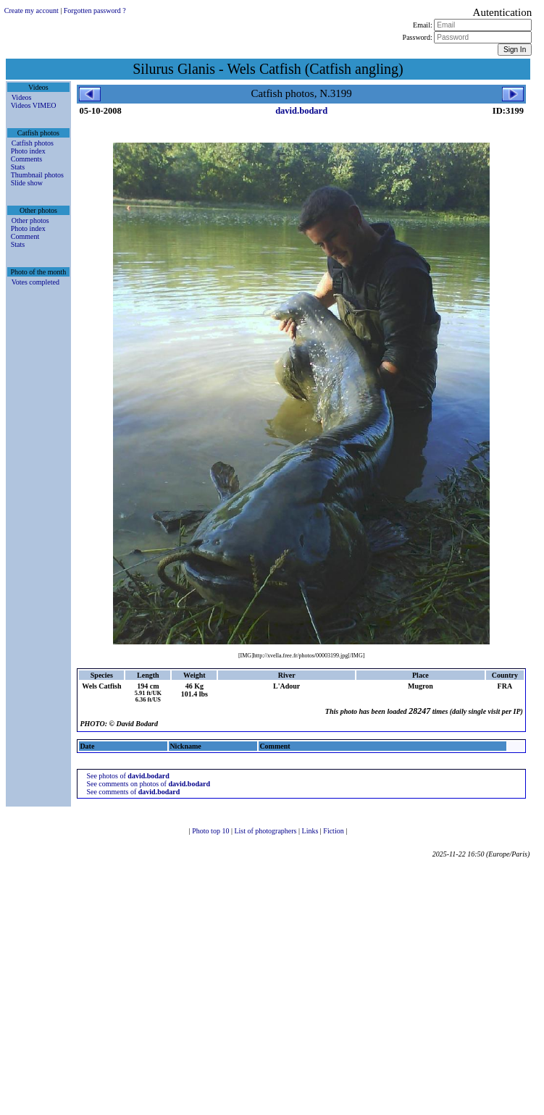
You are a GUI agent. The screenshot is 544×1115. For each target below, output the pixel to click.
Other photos (30, 220)
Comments (26, 159)
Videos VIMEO (34, 105)
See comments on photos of (148, 784)
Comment (25, 236)
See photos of (127, 776)
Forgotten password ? (95, 10)
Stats (18, 167)
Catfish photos (33, 143)
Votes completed (35, 282)
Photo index (28, 151)
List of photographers (266, 831)
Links (311, 831)
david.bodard (301, 111)
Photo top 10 (211, 831)
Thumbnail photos (37, 175)
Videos (22, 97)
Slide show (27, 183)
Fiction (334, 831)
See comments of (133, 792)
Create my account (31, 10)
